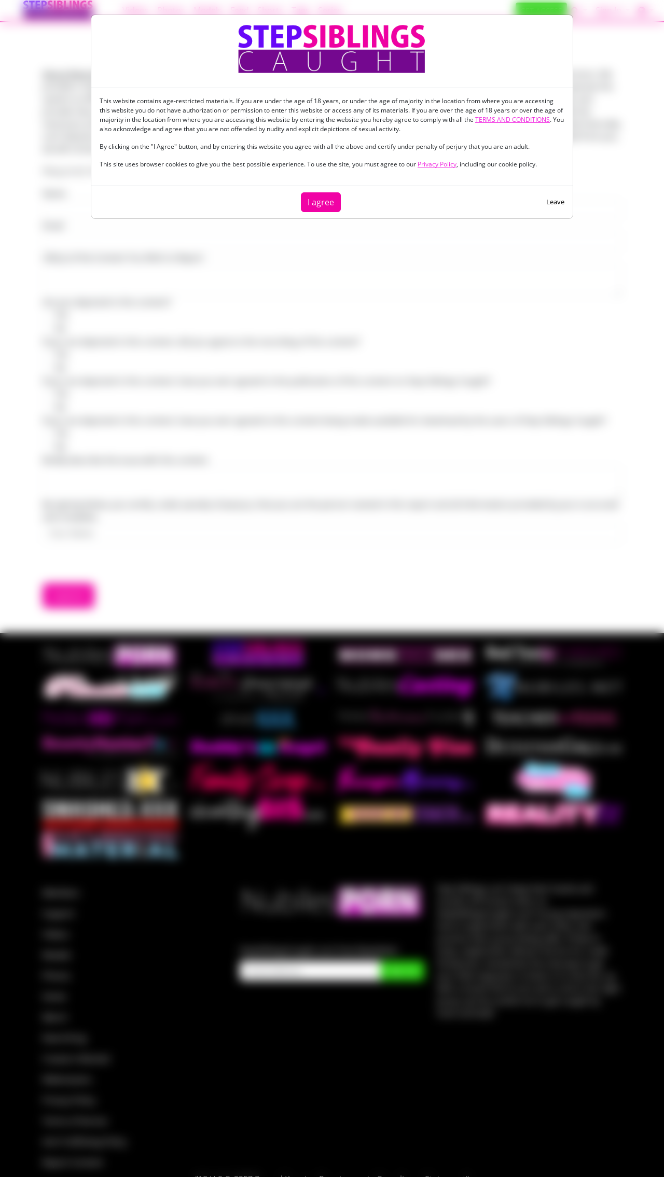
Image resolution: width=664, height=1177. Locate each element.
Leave (555, 201)
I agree (321, 202)
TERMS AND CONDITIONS (512, 119)
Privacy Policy (437, 164)
